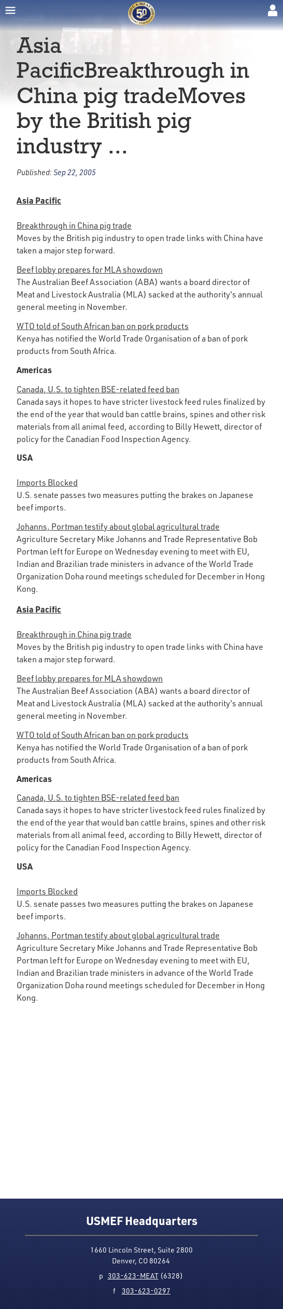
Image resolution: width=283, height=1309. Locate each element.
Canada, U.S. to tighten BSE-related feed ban (98, 389)
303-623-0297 (146, 1290)
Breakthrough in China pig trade (74, 225)
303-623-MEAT (133, 1275)
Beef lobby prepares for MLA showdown (90, 269)
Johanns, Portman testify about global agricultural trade (118, 526)
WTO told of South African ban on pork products (103, 326)
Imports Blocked (47, 482)
